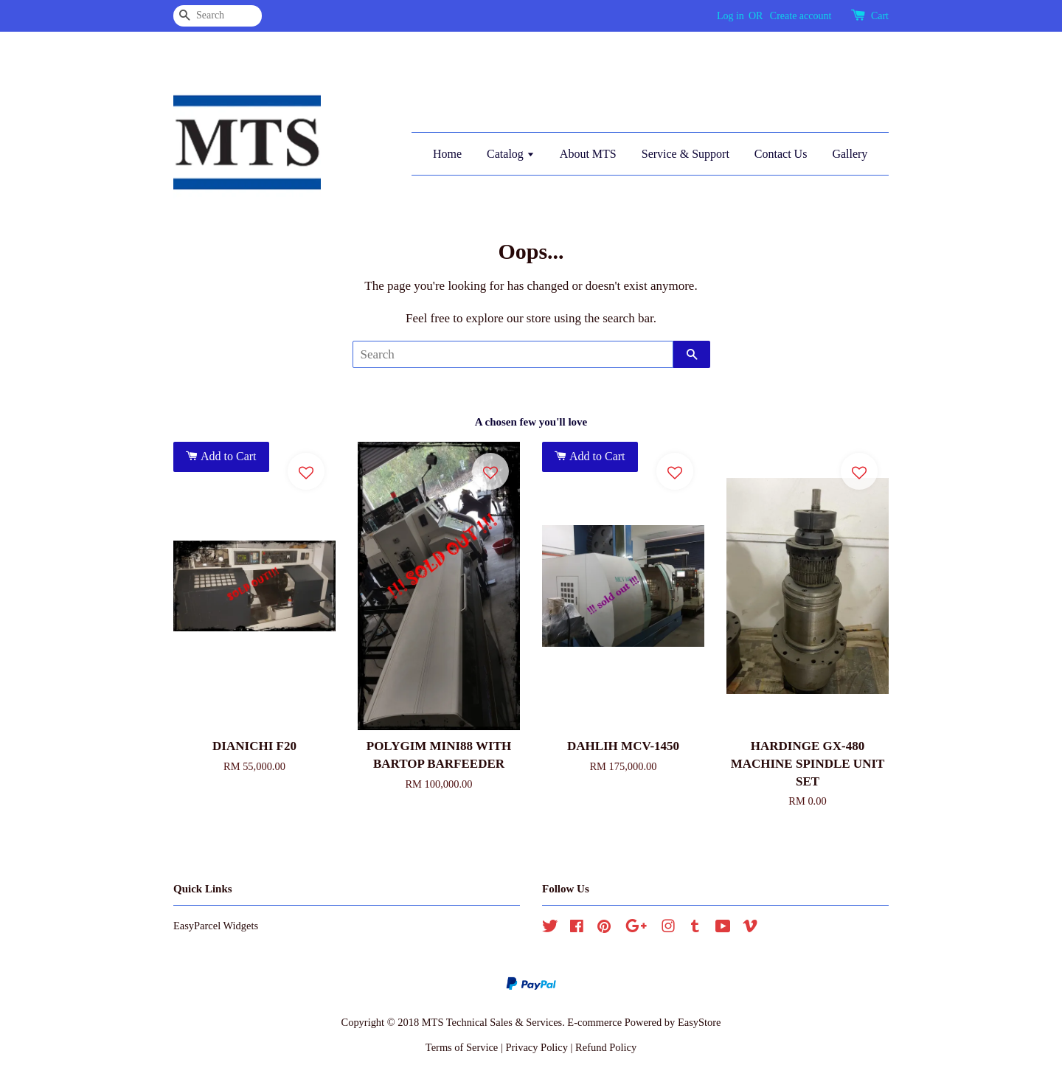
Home (447, 154)
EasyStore (699, 1022)
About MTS (588, 154)
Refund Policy (605, 1047)
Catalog (511, 154)
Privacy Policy (536, 1047)
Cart (880, 15)
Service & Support (685, 154)
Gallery (849, 154)
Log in (730, 15)
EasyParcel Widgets (215, 925)
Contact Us (781, 154)
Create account (801, 15)
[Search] (217, 16)
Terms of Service (462, 1047)
